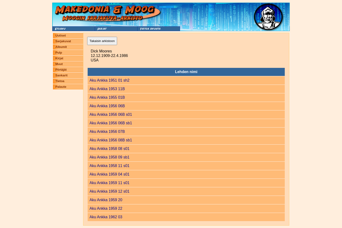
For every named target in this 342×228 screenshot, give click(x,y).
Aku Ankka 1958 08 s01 (109, 149)
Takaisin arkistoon (102, 41)
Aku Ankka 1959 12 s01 (109, 191)
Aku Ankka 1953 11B (107, 89)
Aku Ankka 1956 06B (107, 106)
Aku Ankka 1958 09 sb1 (109, 157)
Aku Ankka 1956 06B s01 (111, 114)
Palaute (60, 86)
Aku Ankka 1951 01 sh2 (109, 80)
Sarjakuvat (63, 41)
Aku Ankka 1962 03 (106, 217)
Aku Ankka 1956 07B (107, 132)
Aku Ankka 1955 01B (107, 97)
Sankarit (61, 75)
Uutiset (60, 35)
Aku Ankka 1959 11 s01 (109, 183)
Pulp (58, 52)
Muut (59, 64)
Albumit (61, 47)
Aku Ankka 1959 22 (106, 208)
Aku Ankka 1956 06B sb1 (111, 123)
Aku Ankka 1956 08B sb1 (111, 140)
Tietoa (59, 81)
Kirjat (59, 58)
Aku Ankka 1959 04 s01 (109, 174)
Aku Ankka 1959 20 (106, 200)
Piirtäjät (61, 69)
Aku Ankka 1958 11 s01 (109, 166)
